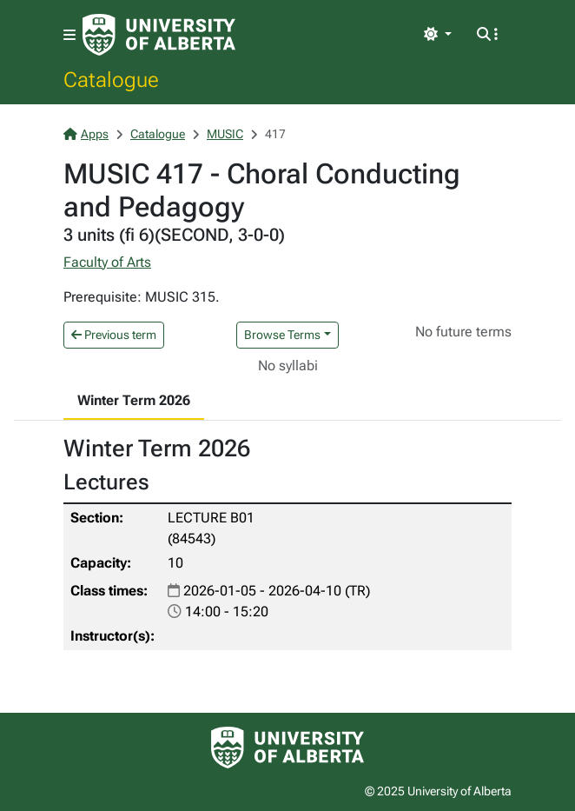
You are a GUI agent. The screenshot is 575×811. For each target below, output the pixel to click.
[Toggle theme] (438, 34)
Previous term (113, 335)
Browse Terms (282, 335)
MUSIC (225, 134)
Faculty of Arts (107, 262)
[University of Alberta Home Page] (159, 35)
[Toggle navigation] (69, 35)
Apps (86, 134)
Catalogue (111, 79)
